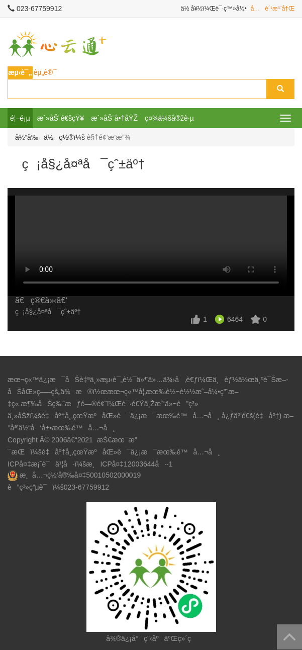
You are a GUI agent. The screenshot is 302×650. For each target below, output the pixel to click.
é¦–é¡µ (20, 118)
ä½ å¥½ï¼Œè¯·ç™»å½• (214, 8)
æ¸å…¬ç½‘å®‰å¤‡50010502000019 (80, 475)
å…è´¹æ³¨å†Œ (272, 8)
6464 (235, 319)
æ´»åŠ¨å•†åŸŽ (114, 118)
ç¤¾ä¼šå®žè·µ (169, 118)
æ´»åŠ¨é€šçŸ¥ (60, 118)
